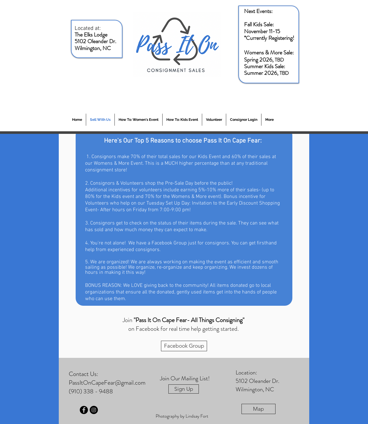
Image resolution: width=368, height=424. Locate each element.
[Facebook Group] (184, 346)
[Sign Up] (183, 389)
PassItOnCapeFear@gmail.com (107, 382)
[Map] (258, 409)
